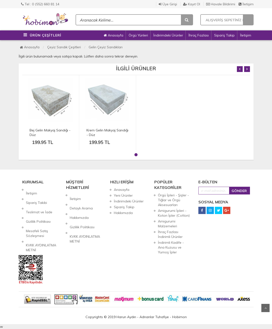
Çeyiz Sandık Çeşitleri (64, 47)
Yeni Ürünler (123, 195)
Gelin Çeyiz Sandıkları (106, 47)
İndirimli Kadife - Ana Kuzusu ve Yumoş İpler (171, 247)
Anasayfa (113, 35)
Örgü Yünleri (138, 35)
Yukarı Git (265, 308)
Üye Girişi (168, 4)
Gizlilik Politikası (38, 207)
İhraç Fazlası (198, 35)
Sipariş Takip (224, 35)
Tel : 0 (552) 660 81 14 (40, 4)
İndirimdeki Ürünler (168, 35)
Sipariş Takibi (36, 195)
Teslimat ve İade (39, 201)
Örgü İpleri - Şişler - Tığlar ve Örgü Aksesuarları (173, 200)
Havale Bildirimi (220, 4)
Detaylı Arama (81, 201)
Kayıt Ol (191, 4)
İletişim (246, 4)
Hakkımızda (79, 207)
